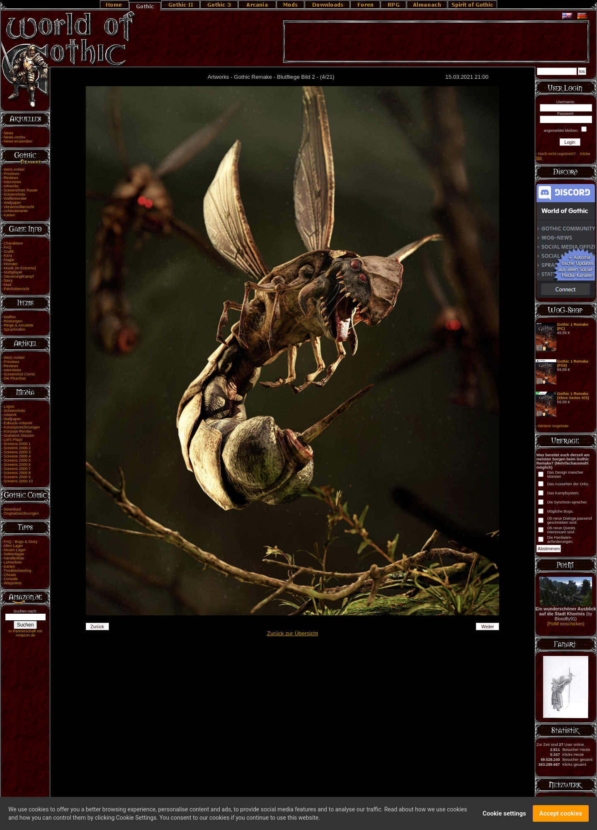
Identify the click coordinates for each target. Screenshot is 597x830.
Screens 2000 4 (17, 456)
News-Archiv (14, 137)
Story (8, 280)
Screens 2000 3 (17, 452)
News (8, 133)
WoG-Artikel (14, 169)
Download (12, 509)
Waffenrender (15, 198)
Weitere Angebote (553, 426)
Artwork (10, 415)
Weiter (487, 626)
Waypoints (13, 583)
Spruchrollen (14, 329)
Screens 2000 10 (18, 481)
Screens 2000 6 (17, 464)
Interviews (12, 182)
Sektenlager (14, 554)
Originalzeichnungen (21, 513)
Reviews (11, 178)
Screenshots (14, 194)
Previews (11, 174)
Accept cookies (560, 815)
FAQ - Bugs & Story (20, 542)
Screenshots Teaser (21, 190)
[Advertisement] (436, 41)
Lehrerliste (13, 562)
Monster (11, 264)
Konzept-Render (18, 431)
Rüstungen (13, 321)
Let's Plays (13, 440)
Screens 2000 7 (17, 469)
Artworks (10, 186)
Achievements (15, 211)
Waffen (10, 317)
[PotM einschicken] (565, 623)
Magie (9, 260)
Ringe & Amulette (19, 325)
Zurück (97, 626)
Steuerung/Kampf (19, 276)
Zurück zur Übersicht (292, 633)
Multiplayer (13, 272)
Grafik (9, 251)
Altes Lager (13, 546)
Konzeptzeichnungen (22, 427)
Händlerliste (14, 558)
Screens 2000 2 (17, 448)
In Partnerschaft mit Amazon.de (25, 633)
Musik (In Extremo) (20, 268)
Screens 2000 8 (17, 473)
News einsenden (18, 141)
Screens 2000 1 (17, 444)
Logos (9, 406)
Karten (9, 215)
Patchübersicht (16, 289)
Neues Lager (15, 550)
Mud (7, 285)
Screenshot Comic (19, 374)
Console (11, 579)
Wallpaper (12, 203)
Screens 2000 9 (17, 477)
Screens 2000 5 (17, 460)
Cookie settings (504, 815)
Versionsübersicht (19, 207)
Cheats (10, 575)
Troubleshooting (18, 571)
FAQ (8, 247)
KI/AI (8, 256)
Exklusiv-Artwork (18, 423)
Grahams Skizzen (19, 435)
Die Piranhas (15, 378)
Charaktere (13, 243)
